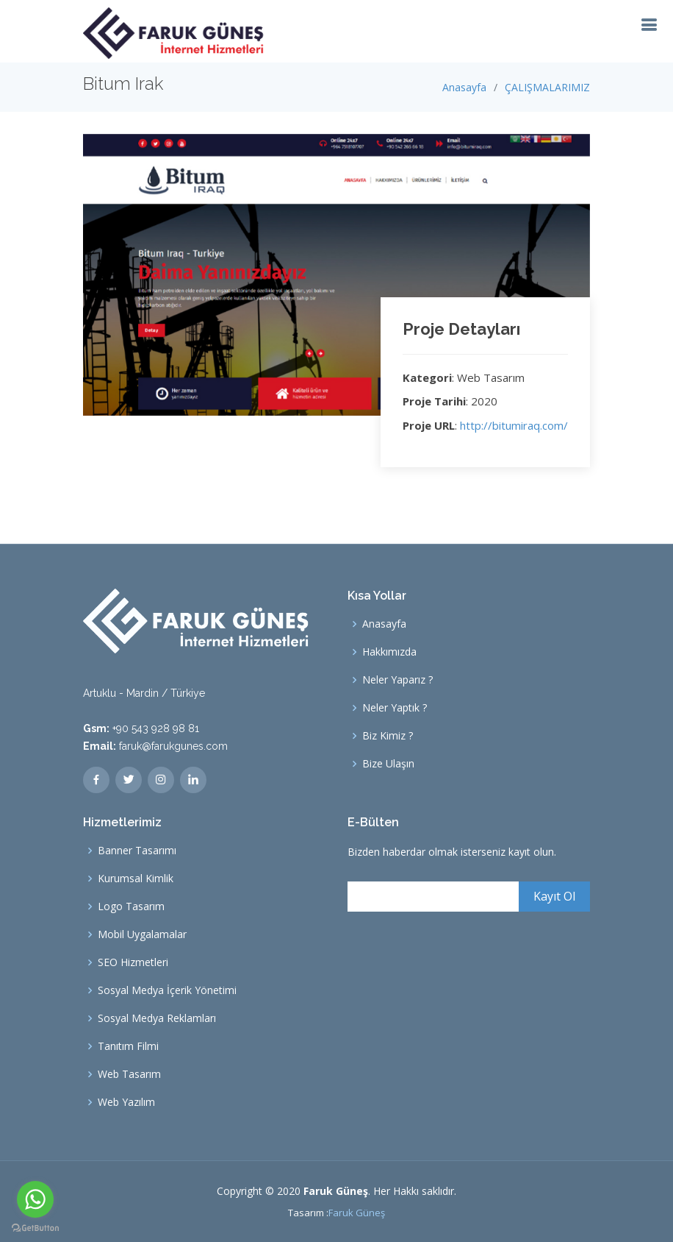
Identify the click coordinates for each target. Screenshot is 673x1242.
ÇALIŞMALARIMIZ (547, 87)
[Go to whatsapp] (35, 1199)
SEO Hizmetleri (133, 962)
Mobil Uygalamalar (142, 934)
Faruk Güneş (356, 1212)
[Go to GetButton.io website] (35, 1227)
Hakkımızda (389, 652)
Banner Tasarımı (137, 850)
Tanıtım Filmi (128, 1046)
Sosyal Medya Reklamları (157, 1018)
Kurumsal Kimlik (135, 878)
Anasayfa (464, 87)
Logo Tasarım (131, 906)
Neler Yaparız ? (397, 680)
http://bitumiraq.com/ (514, 425)
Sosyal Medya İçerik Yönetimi (167, 990)
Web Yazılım (126, 1102)
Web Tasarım (129, 1074)
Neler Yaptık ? (394, 708)
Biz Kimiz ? (387, 736)
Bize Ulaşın (388, 764)
